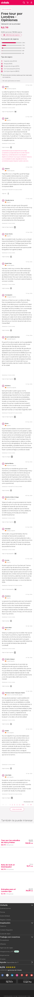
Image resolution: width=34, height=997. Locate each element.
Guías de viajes (5, 934)
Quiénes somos (5, 908)
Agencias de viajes (6, 948)
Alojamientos (4, 955)
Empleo (3, 959)
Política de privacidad (22, 996)
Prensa (2, 912)
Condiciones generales (8, 996)
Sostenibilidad (5, 916)
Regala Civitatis (5, 919)
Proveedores (4, 940)
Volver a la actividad (6, 9)
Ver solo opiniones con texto (11, 80)
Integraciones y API (6, 951)
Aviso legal (15, 996)
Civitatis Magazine (6, 930)
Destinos (3, 926)
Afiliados (3, 944)
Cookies (28, 996)
